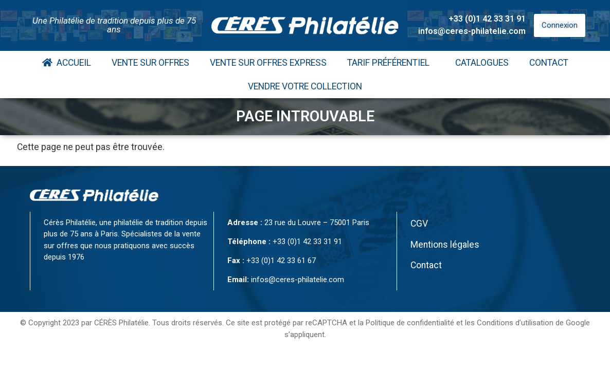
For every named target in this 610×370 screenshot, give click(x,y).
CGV (419, 223)
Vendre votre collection (305, 86)
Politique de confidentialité (410, 322)
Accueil (66, 63)
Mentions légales (444, 244)
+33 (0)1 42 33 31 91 (487, 19)
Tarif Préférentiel (391, 63)
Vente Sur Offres (150, 63)
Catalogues (482, 63)
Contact (548, 63)
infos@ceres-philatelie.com (472, 31)
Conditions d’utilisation (515, 322)
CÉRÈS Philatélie (121, 322)
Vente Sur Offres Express (268, 63)
